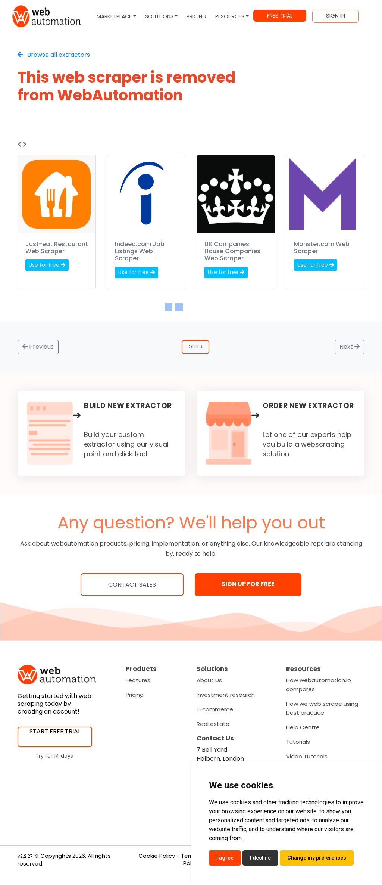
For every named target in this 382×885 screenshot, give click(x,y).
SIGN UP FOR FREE (248, 584)
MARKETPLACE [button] (114, 16)
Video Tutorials (307, 756)
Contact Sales (132, 584)
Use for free (47, 264)
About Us (209, 680)
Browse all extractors (54, 54)
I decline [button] (260, 858)
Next (349, 346)
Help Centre (303, 727)
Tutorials (298, 742)
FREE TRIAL (279, 15)
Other (196, 347)
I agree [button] (225, 858)
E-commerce (215, 709)
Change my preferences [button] (316, 858)
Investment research (226, 695)
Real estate (213, 724)
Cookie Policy (156, 856)
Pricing (135, 695)
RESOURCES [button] (229, 16)
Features (138, 680)
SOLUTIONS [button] (159, 16)
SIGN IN (335, 15)
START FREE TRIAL (55, 731)
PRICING (196, 16)
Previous (38, 346)
